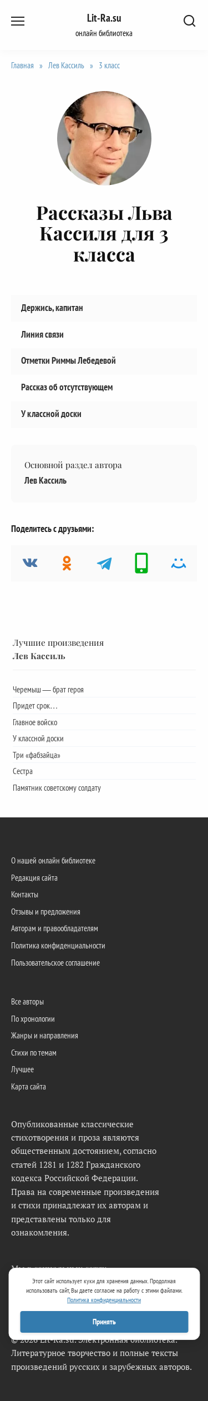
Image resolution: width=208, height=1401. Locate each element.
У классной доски (51, 414)
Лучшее (22, 1068)
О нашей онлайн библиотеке (53, 860)
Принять (104, 1322)
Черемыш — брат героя (48, 689)
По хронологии (33, 1018)
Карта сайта (28, 1086)
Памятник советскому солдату (57, 787)
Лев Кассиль (45, 480)
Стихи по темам (34, 1052)
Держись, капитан (52, 307)
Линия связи (42, 334)
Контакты (24, 894)
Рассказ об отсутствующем (67, 387)
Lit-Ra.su (104, 17)
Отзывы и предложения (45, 911)
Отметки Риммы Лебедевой (68, 360)
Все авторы (27, 1001)
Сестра (23, 770)
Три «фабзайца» (36, 754)
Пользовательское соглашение (55, 962)
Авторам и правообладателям (54, 927)
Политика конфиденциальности (58, 945)
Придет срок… (35, 705)
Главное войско (35, 721)
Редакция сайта (34, 877)
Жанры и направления (44, 1035)
